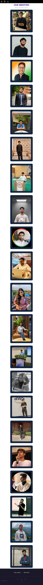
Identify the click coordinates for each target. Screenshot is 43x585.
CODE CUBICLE (17, 572)
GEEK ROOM (26, 572)
